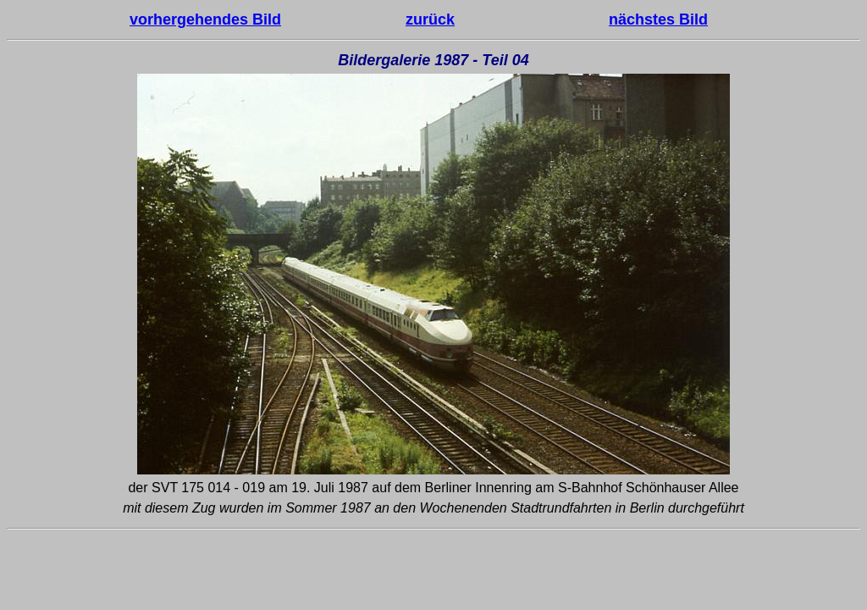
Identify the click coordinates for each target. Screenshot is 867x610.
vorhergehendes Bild (205, 19)
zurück (430, 19)
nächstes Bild (658, 19)
